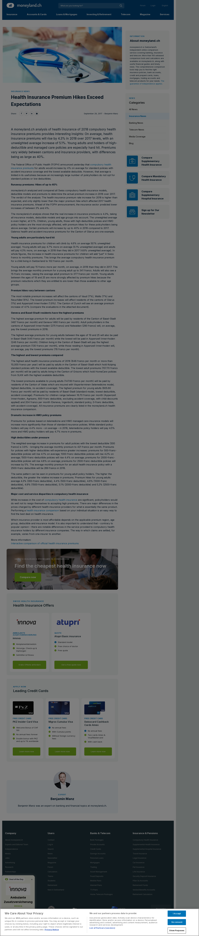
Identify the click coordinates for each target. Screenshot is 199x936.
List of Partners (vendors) (102, 928)
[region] (99, 922)
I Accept (177, 913)
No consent (176, 922)
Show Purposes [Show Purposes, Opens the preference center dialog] (176, 930)
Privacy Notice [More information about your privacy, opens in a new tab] (52, 929)
